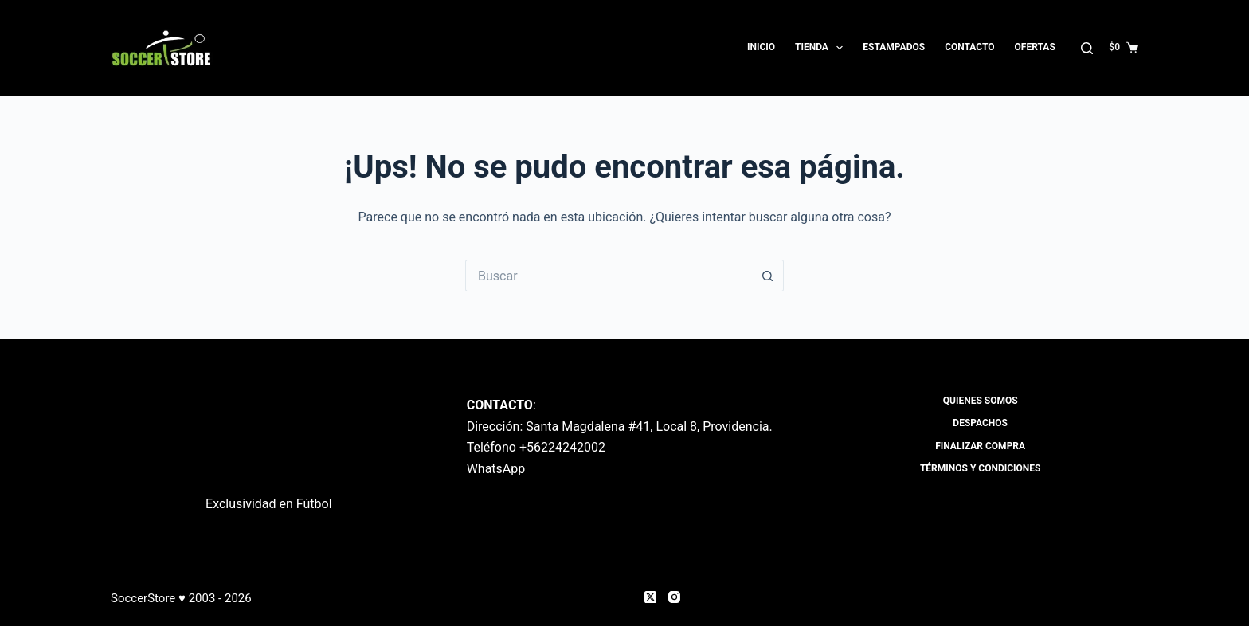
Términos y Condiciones (980, 468)
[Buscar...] (608, 275)
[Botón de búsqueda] (768, 275)
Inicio (761, 47)
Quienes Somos (980, 400)
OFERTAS (1035, 47)
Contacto (969, 47)
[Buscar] (1087, 48)
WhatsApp (496, 468)
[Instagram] (674, 597)
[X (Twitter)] (650, 597)
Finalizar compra (980, 446)
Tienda (822, 47)
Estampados (894, 47)
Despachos (980, 422)
